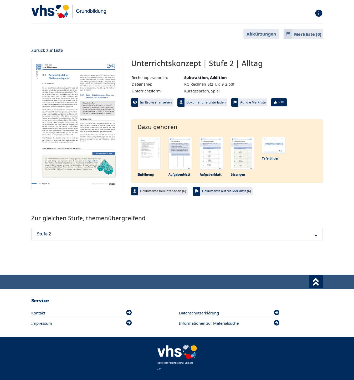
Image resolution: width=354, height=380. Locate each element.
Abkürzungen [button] (261, 34)
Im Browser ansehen (156, 102)
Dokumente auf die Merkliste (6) (226, 191)
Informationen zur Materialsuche (229, 323)
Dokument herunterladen (206, 102)
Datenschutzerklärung (229, 313)
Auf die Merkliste (253, 102)
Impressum (81, 323)
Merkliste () (307, 34)
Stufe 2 (177, 233)
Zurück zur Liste (47, 50)
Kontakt (81, 313)
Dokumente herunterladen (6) (163, 191)
